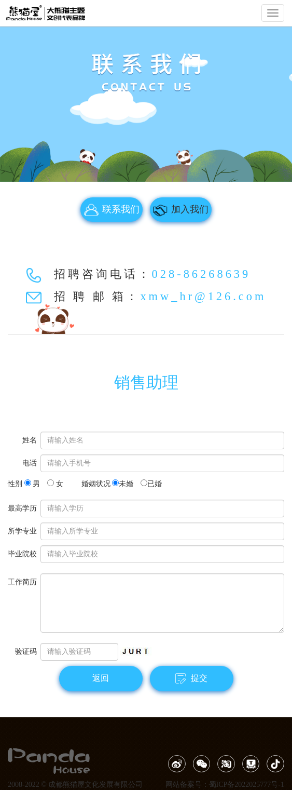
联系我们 (112, 210)
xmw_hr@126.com (203, 296)
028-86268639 (201, 273)
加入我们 (180, 210)
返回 (100, 678)
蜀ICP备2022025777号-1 (246, 784)
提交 (191, 678)
